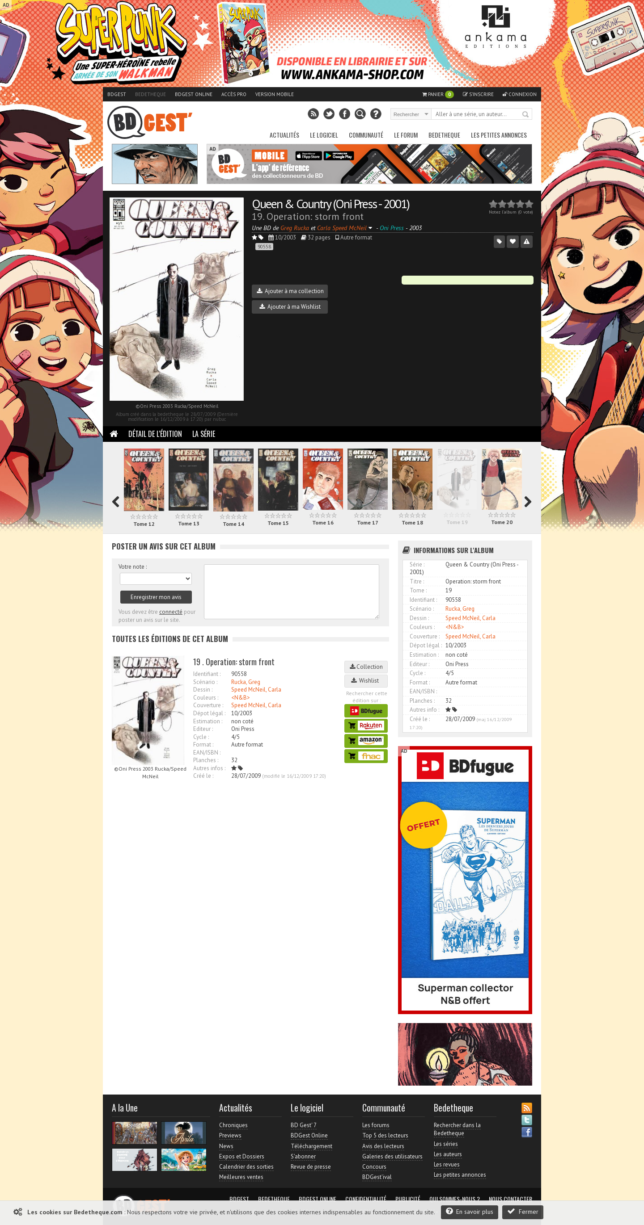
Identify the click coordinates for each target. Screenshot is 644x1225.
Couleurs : (205, 697)
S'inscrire (478, 94)
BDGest (116, 94)
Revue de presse (311, 1166)
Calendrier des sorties (246, 1166)
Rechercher (526, 114)
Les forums (376, 1125)
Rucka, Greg (245, 682)
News (226, 1146)
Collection (366, 667)
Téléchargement (311, 1146)
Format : (203, 744)
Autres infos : (209, 768)
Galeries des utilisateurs (392, 1156)
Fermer (522, 1211)
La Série (203, 433)
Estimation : (207, 721)
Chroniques (233, 1125)
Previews (230, 1135)
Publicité (407, 1199)
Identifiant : (206, 674)
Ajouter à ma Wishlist (290, 306)
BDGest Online (193, 94)
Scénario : (205, 682)
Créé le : (203, 776)
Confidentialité (365, 1199)
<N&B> (240, 697)
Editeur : (203, 729)
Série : (417, 564)
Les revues (447, 1164)
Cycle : (201, 737)
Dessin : (202, 689)
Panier (438, 94)
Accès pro (233, 94)
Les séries (446, 1144)
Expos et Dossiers (241, 1156)
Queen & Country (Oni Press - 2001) (330, 203)
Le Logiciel (324, 134)
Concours (374, 1166)
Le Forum (406, 134)
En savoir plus (469, 1211)
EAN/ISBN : (206, 752)
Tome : (418, 590)
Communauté (366, 134)
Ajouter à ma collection (290, 291)
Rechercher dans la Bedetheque (457, 1129)
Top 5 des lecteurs (385, 1135)
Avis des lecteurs (383, 1146)
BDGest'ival (377, 1177)
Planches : (205, 760)
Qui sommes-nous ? (454, 1199)
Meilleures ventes (241, 1177)
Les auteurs (448, 1154)
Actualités (284, 134)
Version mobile (274, 94)
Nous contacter (510, 1199)
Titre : (417, 581)
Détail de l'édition (155, 433)
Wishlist (366, 680)
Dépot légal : (209, 713)
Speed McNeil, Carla (256, 689)
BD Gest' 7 (304, 1125)
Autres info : (424, 709)
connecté (170, 612)
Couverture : (208, 705)
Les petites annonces (499, 134)
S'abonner (303, 1156)
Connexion (520, 94)
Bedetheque (150, 94)
